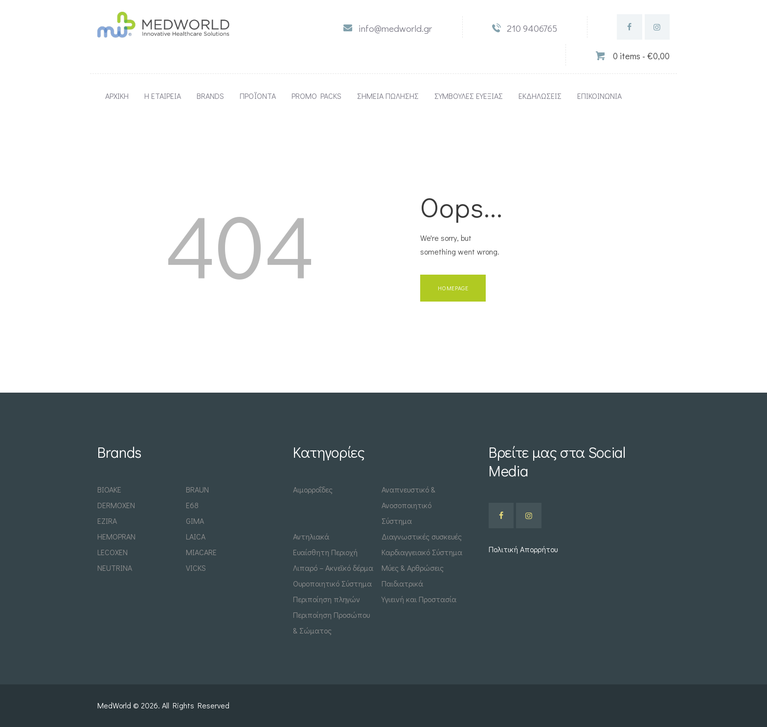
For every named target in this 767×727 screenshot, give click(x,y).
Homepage (453, 288)
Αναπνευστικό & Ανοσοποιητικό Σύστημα (408, 505)
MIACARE (201, 552)
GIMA (195, 521)
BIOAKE (109, 489)
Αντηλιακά (311, 536)
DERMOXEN (116, 505)
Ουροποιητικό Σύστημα (332, 583)
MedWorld (115, 705)
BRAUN (197, 489)
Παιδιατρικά (402, 583)
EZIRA (107, 521)
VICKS (196, 568)
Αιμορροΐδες (313, 489)
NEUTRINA (114, 568)
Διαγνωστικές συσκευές (422, 536)
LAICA (195, 536)
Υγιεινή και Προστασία (419, 599)
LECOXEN (112, 552)
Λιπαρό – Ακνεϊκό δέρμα (333, 568)
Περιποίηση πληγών (326, 599)
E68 (192, 505)
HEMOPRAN (116, 536)
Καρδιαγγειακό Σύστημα (422, 552)
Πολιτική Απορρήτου (523, 549)
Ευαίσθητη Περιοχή (325, 552)
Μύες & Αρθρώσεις (413, 568)
